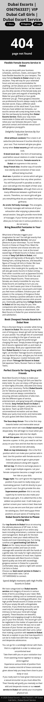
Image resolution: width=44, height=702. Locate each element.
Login (38, 24)
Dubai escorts (20, 147)
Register (26, 24)
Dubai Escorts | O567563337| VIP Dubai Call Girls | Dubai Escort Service (22, 12)
